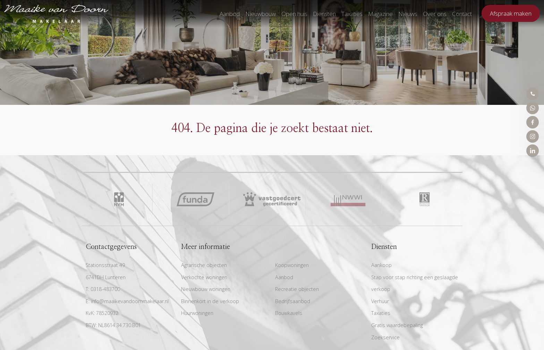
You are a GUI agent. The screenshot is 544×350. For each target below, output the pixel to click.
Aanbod (230, 14)
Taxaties (352, 14)
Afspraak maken (511, 13)
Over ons (435, 14)
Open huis (294, 14)
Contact (462, 14)
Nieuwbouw (260, 14)
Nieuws (407, 14)
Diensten (324, 14)
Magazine (380, 14)
